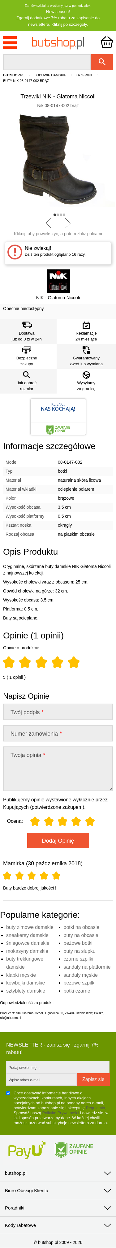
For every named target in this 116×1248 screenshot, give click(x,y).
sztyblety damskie (25, 990)
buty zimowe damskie (30, 927)
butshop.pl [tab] (15, 1173)
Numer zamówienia (36, 734)
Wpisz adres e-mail (24, 1080)
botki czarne (77, 990)
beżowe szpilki (80, 982)
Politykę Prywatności (60, 1113)
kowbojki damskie (25, 982)
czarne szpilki (78, 959)
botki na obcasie (82, 927)
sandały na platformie (87, 967)
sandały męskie (81, 975)
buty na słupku (80, 951)
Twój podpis (27, 712)
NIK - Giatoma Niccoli (58, 297)
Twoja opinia (28, 755)
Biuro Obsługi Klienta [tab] (26, 1190)
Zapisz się (93, 1079)
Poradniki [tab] (14, 1207)
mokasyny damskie (27, 951)
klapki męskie (21, 975)
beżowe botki (78, 943)
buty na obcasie (81, 935)
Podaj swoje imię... (24, 1068)
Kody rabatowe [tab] (20, 1225)
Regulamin (95, 1108)
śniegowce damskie (27, 943)
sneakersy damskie (27, 935)
